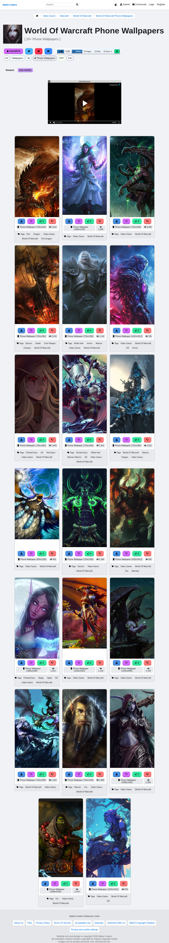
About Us (18, 923)
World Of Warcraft (82, 16)
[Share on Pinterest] (39, 51)
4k (28, 58)
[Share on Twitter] (29, 51)
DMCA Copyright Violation (142, 923)
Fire (28, 234)
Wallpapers (17, 58)
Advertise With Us (116, 923)
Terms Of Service (62, 923)
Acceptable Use (83, 923)
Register (161, 4)
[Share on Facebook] (48, 51)
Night (49, 678)
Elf (127, 348)
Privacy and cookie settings (84, 929)
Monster (135, 571)
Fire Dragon (46, 239)
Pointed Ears (31, 453)
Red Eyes (51, 453)
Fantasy (27, 348)
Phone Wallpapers (44, 58)
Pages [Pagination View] (87, 51)
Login (151, 4)
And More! (25, 70)
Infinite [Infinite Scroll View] (77, 51)
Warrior (99, 343)
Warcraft (64, 16)
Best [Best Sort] (98, 51)
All (6, 58)
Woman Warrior (74, 457)
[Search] (77, 4)
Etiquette (99, 923)
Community (139, 4)
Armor (89, 343)
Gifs (70, 58)
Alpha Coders (10, 5)
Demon (29, 343)
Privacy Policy (43, 923)
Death (38, 343)
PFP (61, 58)
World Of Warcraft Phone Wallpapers (114, 16)
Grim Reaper (50, 343)
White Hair (78, 343)
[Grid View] (60, 51)
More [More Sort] (108, 51)
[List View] (67, 51)
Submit (125, 4)
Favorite (13, 51)
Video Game (49, 16)
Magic (41, 678)
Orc (126, 571)
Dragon (36, 234)
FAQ (29, 923)
